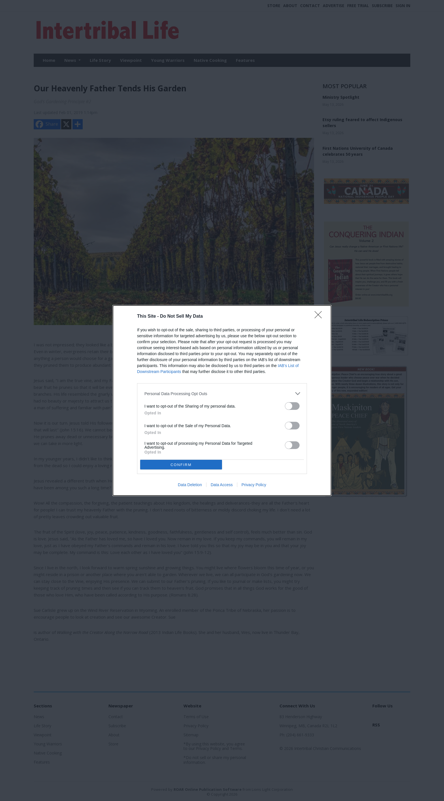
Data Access (222, 484)
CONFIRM (181, 465)
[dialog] (222, 400)
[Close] (320, 316)
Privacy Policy (254, 484)
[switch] (292, 406)
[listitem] (222, 394)
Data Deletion (190, 484)
